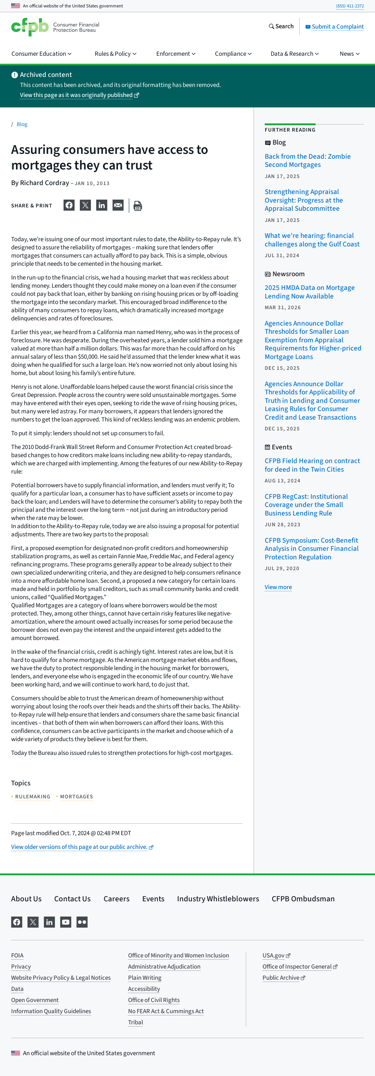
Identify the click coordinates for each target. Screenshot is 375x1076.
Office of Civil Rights (154, 1000)
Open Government (35, 1000)
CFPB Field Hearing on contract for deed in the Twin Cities (312, 465)
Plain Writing (145, 977)
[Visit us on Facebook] (16, 921)
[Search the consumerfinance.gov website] (281, 27)
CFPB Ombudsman (303, 898)
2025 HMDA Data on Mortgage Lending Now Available (310, 292)
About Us (26, 898)
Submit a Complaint (334, 26)
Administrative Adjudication (164, 966)
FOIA (17, 955)
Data (17, 989)
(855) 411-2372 (350, 6)
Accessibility (144, 989)
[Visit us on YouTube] (65, 921)
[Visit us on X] (33, 921)
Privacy (21, 966)
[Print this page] (138, 205)
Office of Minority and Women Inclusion (178, 955)
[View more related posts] (278, 587)
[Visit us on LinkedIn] (49, 921)
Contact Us (72, 898)
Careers (117, 898)
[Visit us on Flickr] (82, 921)
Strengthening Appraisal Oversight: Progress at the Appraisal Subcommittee (304, 200)
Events (153, 898)
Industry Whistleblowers (218, 898)
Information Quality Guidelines (51, 1011)
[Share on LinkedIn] (101, 204)
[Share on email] (118, 204)
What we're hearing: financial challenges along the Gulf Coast (312, 240)
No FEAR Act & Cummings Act (166, 1011)
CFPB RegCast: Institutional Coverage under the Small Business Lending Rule (306, 505)
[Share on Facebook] (69, 204)
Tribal (135, 1022)
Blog (22, 124)
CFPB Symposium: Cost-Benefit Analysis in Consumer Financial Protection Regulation (312, 549)
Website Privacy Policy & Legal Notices (61, 977)
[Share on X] (85, 204)
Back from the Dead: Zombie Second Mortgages (308, 161)
